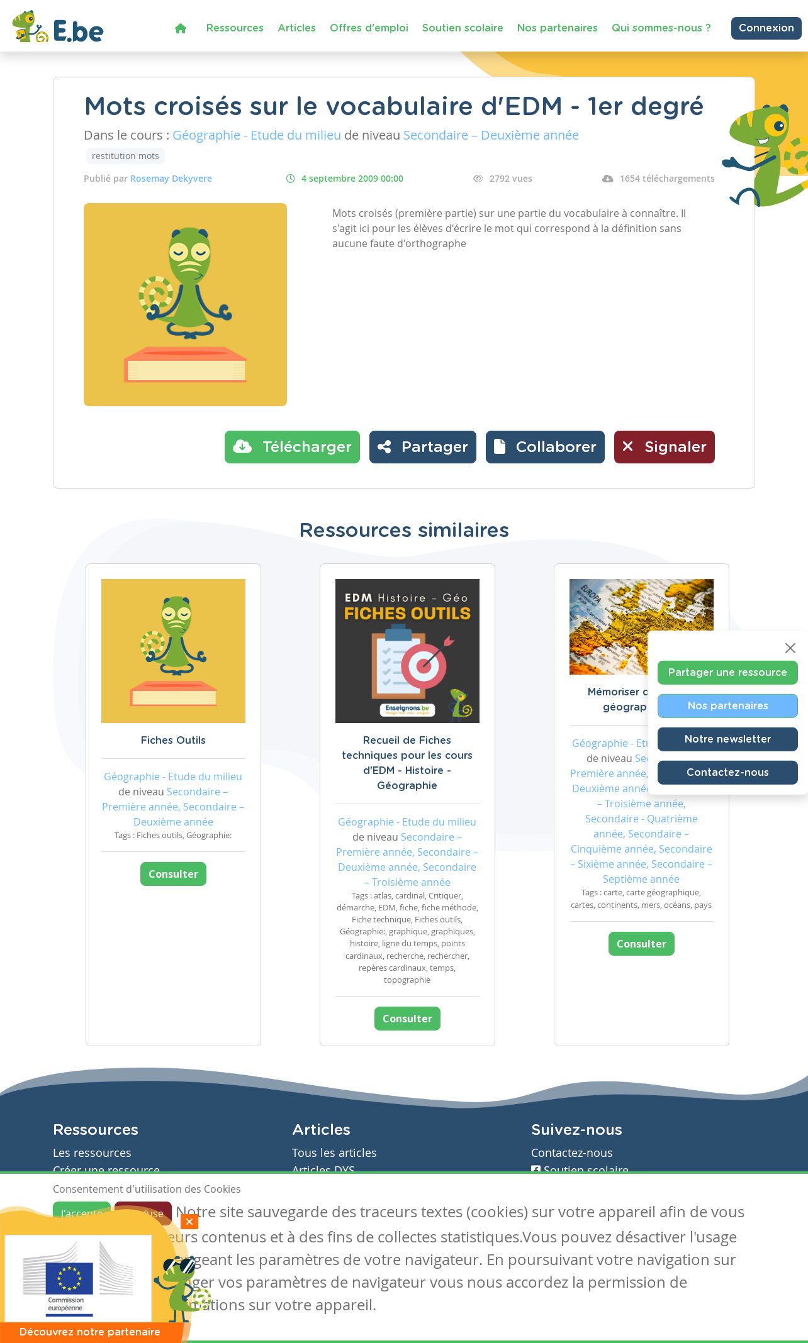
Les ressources (92, 1153)
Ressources (235, 28)
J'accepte (82, 1213)
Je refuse (143, 1213)
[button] (545, 447)
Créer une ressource (106, 1170)
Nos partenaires (557, 28)
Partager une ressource (727, 673)
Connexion (766, 28)
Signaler (664, 446)
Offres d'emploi (369, 28)
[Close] (790, 648)
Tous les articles (334, 1153)
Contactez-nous (728, 773)
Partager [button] (423, 446)
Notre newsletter (728, 739)
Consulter (173, 874)
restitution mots (125, 156)
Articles (297, 28)
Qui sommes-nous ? (661, 28)
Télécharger (292, 446)
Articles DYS (323, 1170)
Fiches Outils (173, 741)
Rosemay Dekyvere (171, 178)
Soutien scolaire (462, 28)
